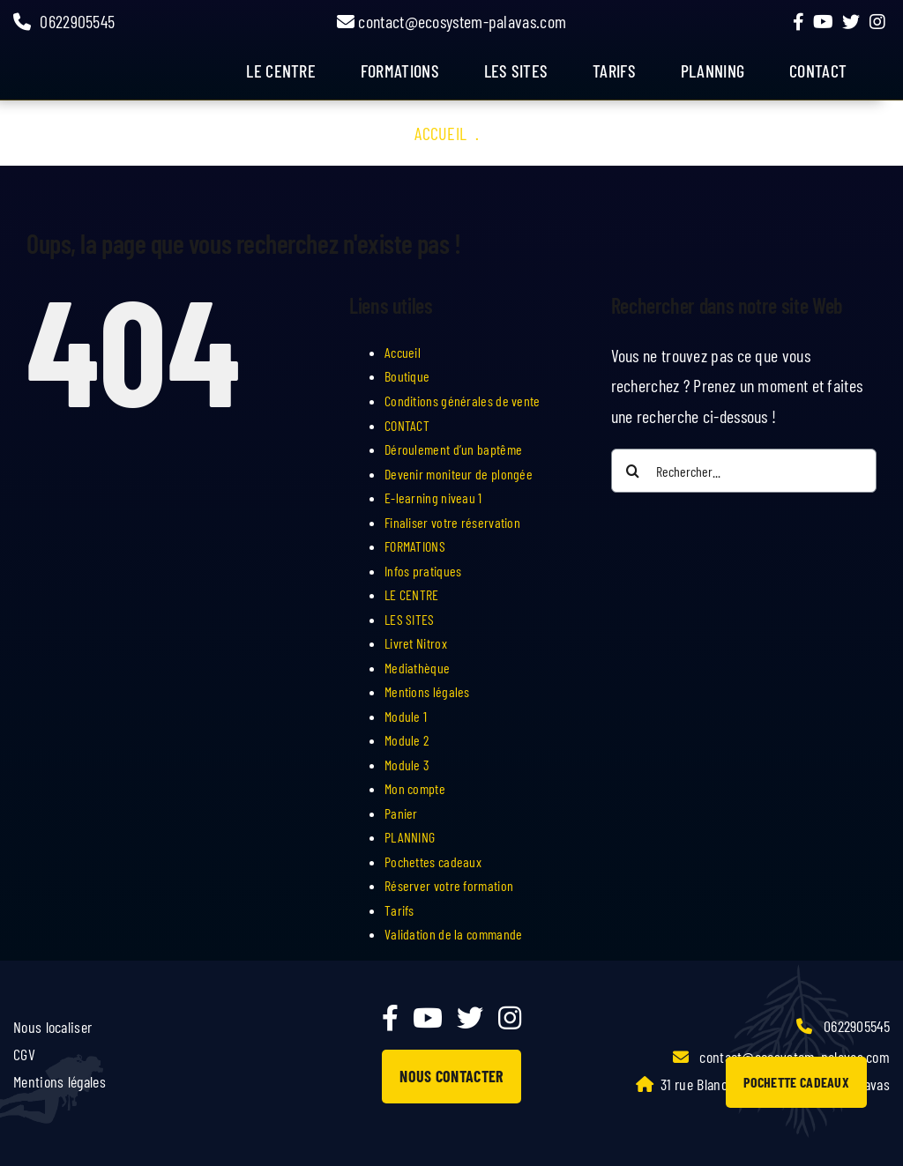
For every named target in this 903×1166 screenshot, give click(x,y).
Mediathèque (417, 667)
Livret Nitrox (415, 643)
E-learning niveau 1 (433, 497)
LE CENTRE (411, 594)
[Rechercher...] (744, 471)
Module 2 (406, 740)
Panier (401, 813)
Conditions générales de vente (462, 400)
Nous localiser (52, 1026)
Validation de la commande (453, 933)
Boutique (406, 376)
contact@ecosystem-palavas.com (451, 21)
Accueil (440, 133)
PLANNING (409, 836)
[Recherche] (633, 471)
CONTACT (406, 425)
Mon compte (414, 788)
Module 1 (405, 716)
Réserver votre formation (448, 885)
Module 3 (406, 764)
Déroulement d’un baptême (453, 449)
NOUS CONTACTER (451, 1076)
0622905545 (64, 21)
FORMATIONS (400, 70)
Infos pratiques (423, 570)
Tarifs (399, 910)
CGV (24, 1054)
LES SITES (516, 70)
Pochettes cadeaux (432, 861)
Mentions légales (427, 691)
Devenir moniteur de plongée (458, 473)
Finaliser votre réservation (452, 522)
